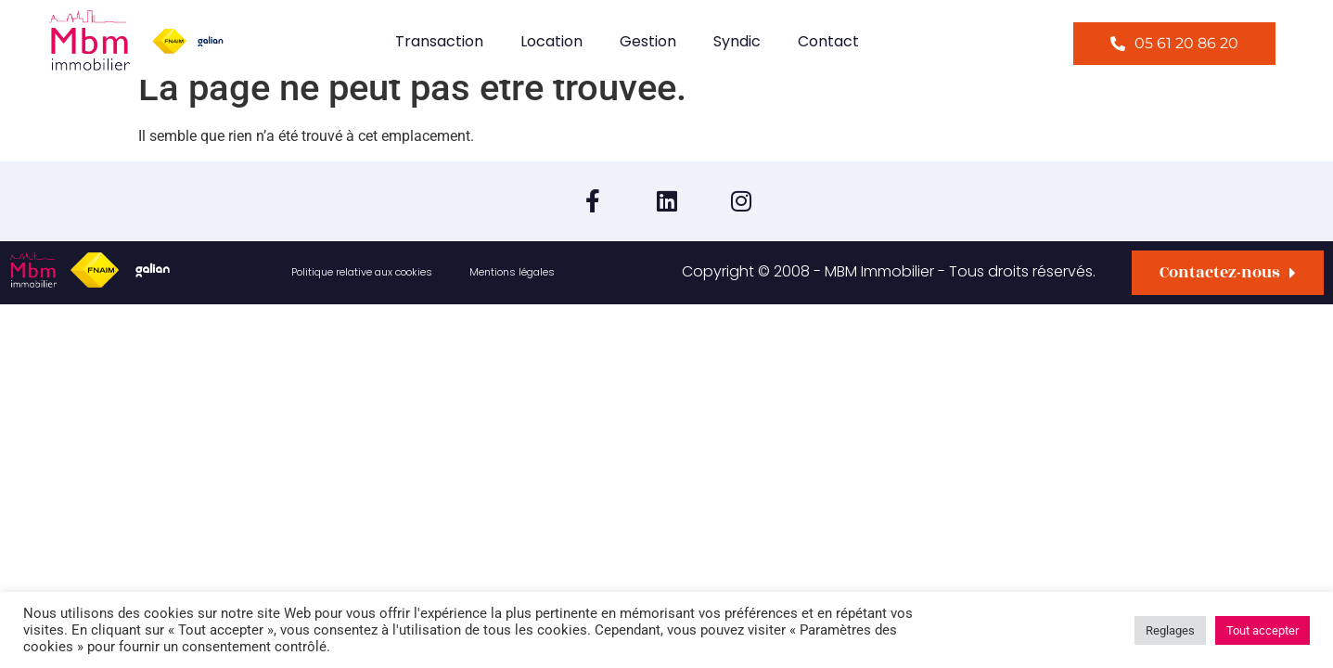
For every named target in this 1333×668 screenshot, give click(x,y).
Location (551, 41)
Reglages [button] (1170, 630)
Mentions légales (512, 271)
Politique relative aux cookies (361, 271)
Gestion (648, 41)
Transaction (439, 41)
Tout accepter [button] (1262, 630)
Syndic (737, 41)
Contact (828, 41)
